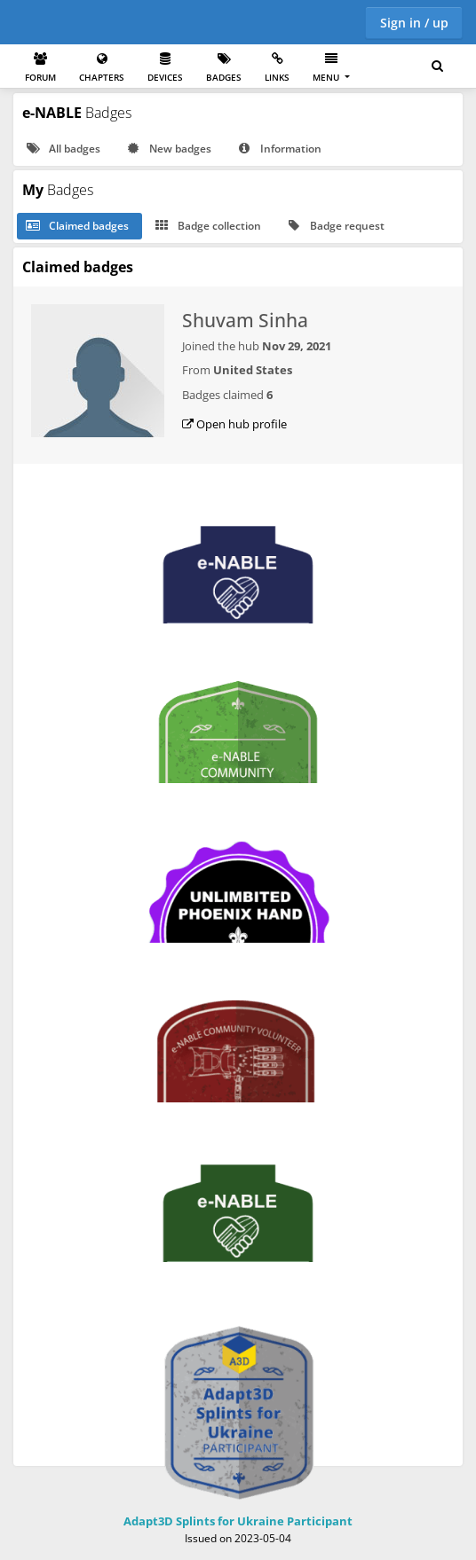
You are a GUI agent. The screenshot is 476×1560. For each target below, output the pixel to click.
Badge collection (207, 225)
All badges (62, 148)
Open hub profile (234, 424)
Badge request (335, 225)
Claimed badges (76, 225)
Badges (224, 67)
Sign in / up (414, 22)
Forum (40, 67)
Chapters (101, 67)
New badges (167, 148)
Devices (165, 67)
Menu (327, 67)
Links (277, 67)
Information (278, 148)
